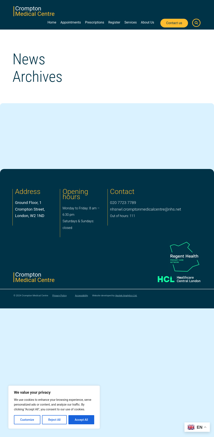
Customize (27, 419)
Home (51, 22)
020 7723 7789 (123, 202)
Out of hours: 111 (122, 216)
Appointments (71, 22)
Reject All (54, 419)
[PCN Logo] (174, 257)
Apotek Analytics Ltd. (126, 295)
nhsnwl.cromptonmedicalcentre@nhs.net (145, 209)
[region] (54, 407)
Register (114, 22)
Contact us (174, 23)
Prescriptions (94, 22)
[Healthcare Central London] (174, 278)
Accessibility (81, 295)
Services (130, 22)
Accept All (81, 419)
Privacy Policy (59, 295)
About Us (147, 22)
